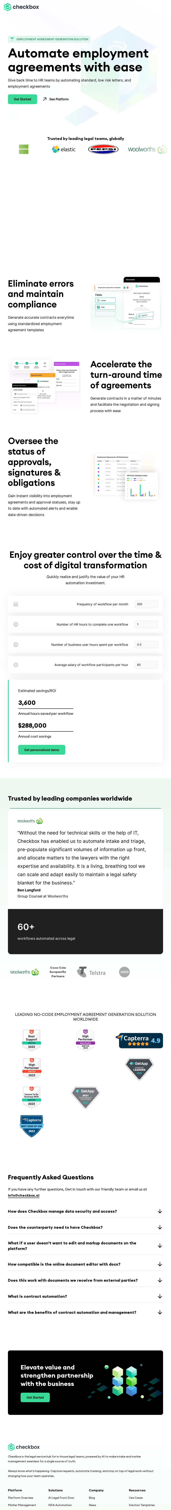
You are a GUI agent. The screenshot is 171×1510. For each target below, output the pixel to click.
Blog (92, 1497)
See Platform (59, 99)
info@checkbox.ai (23, 1195)
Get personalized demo (41, 750)
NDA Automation (60, 1505)
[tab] (24, 972)
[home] (21, 7)
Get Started (22, 99)
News (92, 1505)
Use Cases (136, 1497)
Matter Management (22, 1505)
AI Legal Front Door (61, 1497)
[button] (162, 7)
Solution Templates (142, 1505)
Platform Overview (20, 1497)
